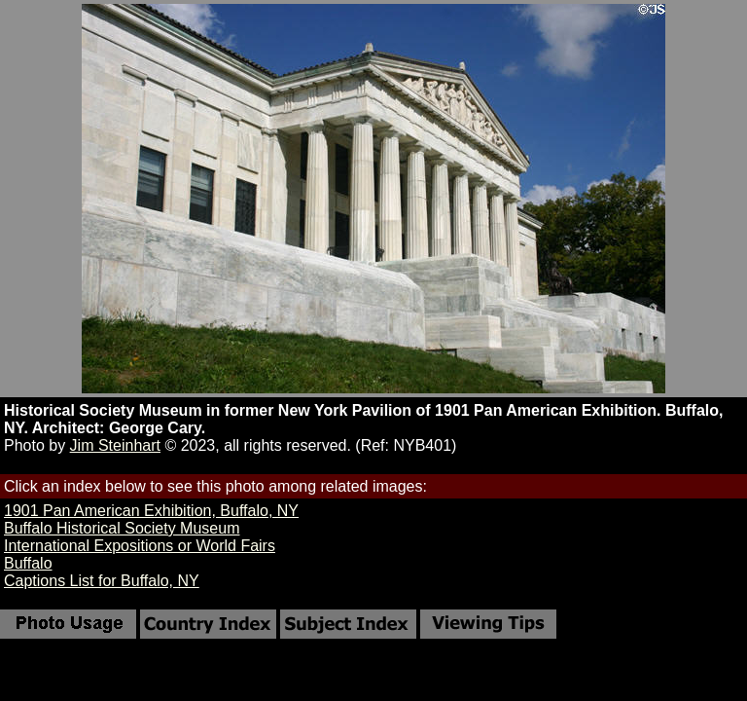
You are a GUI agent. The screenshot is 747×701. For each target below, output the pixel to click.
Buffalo (28, 563)
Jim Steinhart (115, 445)
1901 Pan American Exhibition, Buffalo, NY (151, 510)
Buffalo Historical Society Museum (121, 528)
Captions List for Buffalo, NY (101, 580)
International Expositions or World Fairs (139, 545)
